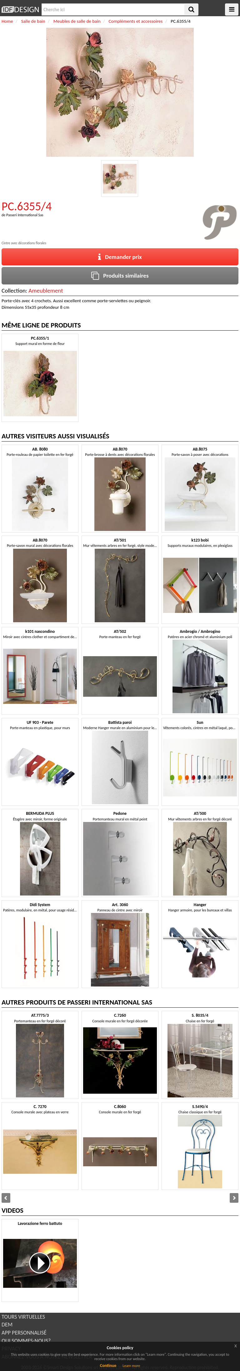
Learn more (131, 1366)
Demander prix (120, 256)
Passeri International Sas (24, 215)
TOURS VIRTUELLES (23, 1316)
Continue (108, 1365)
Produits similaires (119, 275)
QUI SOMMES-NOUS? (26, 1340)
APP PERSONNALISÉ (24, 1332)
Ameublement (45, 290)
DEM (7, 1324)
